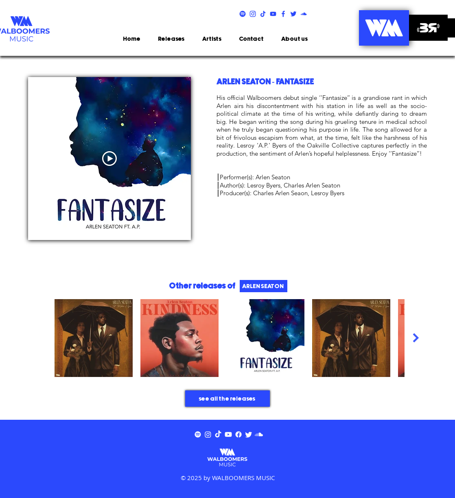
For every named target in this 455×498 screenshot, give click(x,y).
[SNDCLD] (304, 14)
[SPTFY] (242, 14)
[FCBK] (283, 14)
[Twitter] (249, 434)
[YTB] (273, 14)
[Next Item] (416, 337)
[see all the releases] (227, 398)
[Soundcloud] (259, 434)
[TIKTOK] (263, 14)
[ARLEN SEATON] (263, 286)
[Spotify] (198, 434)
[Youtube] (228, 434)
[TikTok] (218, 434)
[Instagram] (208, 434)
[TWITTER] (293, 14)
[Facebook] (238, 434)
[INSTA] (253, 14)
